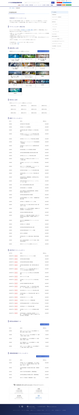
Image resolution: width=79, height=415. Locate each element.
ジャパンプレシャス (56, 30)
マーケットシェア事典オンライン (57, 38)
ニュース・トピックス (38, 5)
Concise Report (54, 33)
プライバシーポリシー (16, 410)
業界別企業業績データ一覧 (45, 324)
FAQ (18, 43)
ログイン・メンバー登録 (67, 2)
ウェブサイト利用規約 (25, 410)
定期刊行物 (53, 21)
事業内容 (22, 5)
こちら (18, 42)
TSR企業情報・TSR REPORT (56, 45)
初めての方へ (59, 2)
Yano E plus (54, 28)
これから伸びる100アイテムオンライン (58, 40)
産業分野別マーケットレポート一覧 (43, 51)
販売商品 (26, 5)
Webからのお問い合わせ (52, 406)
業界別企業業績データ (55, 35)
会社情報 (43, 5)
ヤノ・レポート (55, 23)
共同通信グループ (58, 410)
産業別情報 (31, 5)
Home (19, 5)
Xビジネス (53, 47)
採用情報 (47, 5)
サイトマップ (68, 0)
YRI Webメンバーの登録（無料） (27, 29)
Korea (63, 0)
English (59, 0)
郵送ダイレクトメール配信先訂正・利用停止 (37, 410)
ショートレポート (55, 18)
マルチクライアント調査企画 (56, 16)
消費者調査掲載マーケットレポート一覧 (43, 356)
